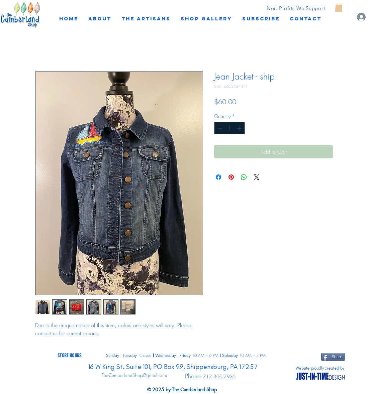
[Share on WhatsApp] (244, 177)
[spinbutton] (229, 128)
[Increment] (240, 128)
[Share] (333, 357)
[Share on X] (257, 177)
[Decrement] (219, 128)
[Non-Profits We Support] (296, 8)
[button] (261, 18)
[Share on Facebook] (218, 177)
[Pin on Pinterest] (231, 177)
